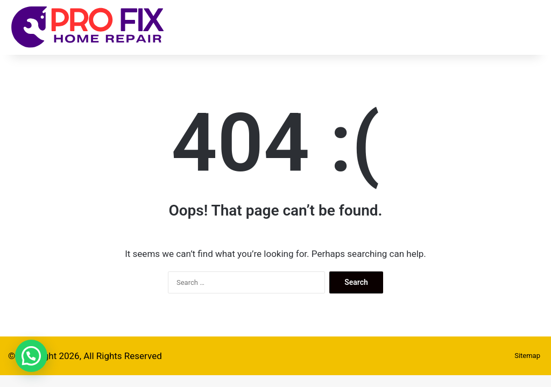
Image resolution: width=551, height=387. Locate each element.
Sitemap (527, 356)
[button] (31, 356)
